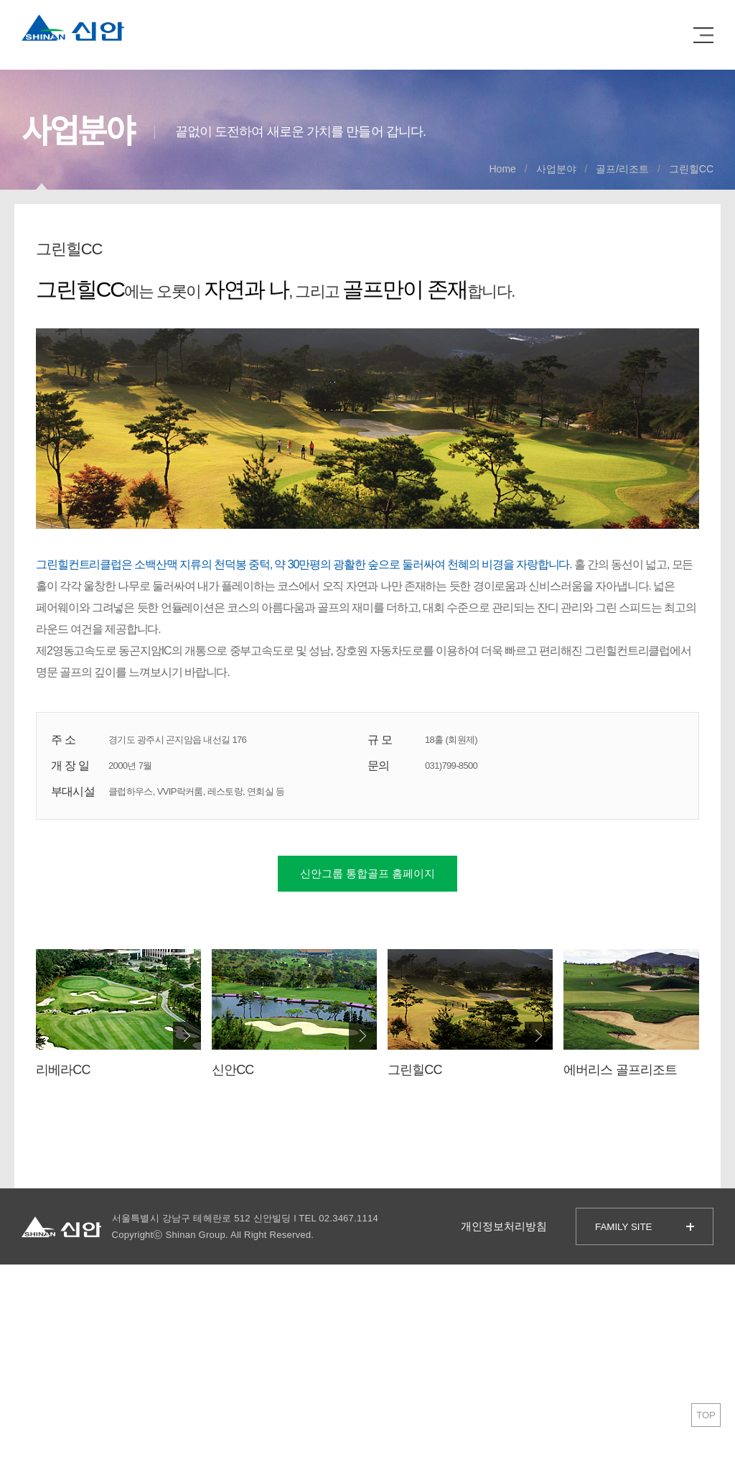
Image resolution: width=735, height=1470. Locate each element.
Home (503, 169)
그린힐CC (691, 169)
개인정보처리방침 (504, 1226)
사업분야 (556, 169)
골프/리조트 (622, 169)
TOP (706, 1415)
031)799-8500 (451, 765)
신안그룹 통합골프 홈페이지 (367, 873)
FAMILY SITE (623, 1226)
